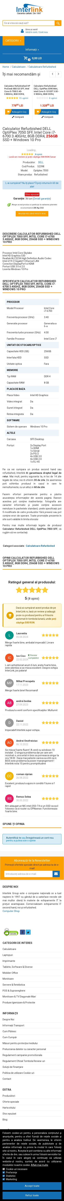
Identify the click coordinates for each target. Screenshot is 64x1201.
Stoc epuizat (9, 1113)
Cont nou (43, 32)
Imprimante (9, 961)
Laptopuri (8, 955)
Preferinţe (11, 1172)
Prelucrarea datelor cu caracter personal (24, 1049)
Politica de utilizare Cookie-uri (18, 1073)
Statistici (10, 1176)
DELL (41, 162)
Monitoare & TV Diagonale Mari (19, 996)
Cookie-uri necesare (16, 1169)
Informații (32, 49)
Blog (5, 1119)
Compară (18, 117)
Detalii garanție (42, 198)
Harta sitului (9, 1107)
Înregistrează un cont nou (40, 837)
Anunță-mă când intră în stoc (32, 213)
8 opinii (38, 154)
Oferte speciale (11, 1101)
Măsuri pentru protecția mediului (20, 1043)
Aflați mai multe (39, 1165)
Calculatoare (9, 949)
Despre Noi (8, 1019)
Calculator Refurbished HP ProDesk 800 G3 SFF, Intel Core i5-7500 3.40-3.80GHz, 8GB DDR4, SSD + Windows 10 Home (17, 93)
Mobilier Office (10, 972)
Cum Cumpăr (10, 1037)
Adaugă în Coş (15, 112)
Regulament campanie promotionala (22, 1055)
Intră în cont (31, 32)
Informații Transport (13, 1025)
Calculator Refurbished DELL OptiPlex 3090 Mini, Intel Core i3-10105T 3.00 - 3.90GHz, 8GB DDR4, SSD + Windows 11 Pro (47, 93)
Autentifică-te (13, 837)
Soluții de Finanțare (13, 1067)
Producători (9, 1095)
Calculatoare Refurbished (40, 546)
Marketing (11, 1179)
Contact (7, 1079)
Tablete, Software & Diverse (18, 967)
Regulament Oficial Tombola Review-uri (24, 1061)
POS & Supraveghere (14, 990)
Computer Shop (11, 911)
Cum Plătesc (9, 1031)
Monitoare (8, 978)
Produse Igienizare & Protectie (19, 1002)
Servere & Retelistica (14, 984)
